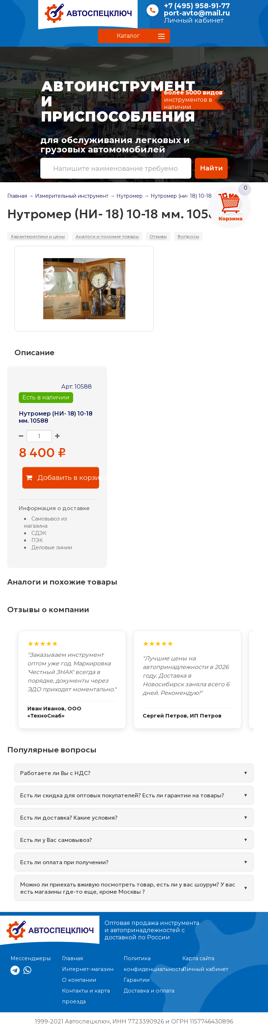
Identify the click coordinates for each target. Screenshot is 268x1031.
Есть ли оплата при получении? (64, 862)
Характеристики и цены (38, 236)
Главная (17, 196)
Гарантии (136, 980)
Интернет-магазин (87, 969)
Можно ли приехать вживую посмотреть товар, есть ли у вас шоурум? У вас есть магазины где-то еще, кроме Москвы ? (127, 888)
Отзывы (158, 236)
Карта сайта (198, 958)
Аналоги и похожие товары (107, 236)
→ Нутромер (126, 196)
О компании (79, 980)
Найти (211, 168)
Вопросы (188, 236)
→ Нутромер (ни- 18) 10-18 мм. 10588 (191, 196)
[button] (134, 36)
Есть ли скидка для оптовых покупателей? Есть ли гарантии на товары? (122, 795)
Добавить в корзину (62, 477)
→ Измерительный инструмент (68, 196)
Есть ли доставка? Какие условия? (68, 817)
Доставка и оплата (149, 991)
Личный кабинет (194, 20)
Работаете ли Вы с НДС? (55, 772)
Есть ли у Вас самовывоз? (56, 839)
